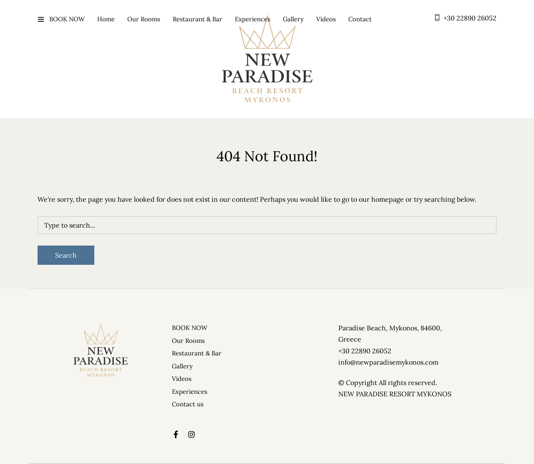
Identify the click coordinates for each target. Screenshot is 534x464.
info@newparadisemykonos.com (388, 362)
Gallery (293, 19)
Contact (360, 19)
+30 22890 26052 (469, 18)
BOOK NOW (67, 19)
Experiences (252, 19)
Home (106, 19)
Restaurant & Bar (197, 19)
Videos (326, 19)
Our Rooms (143, 19)
